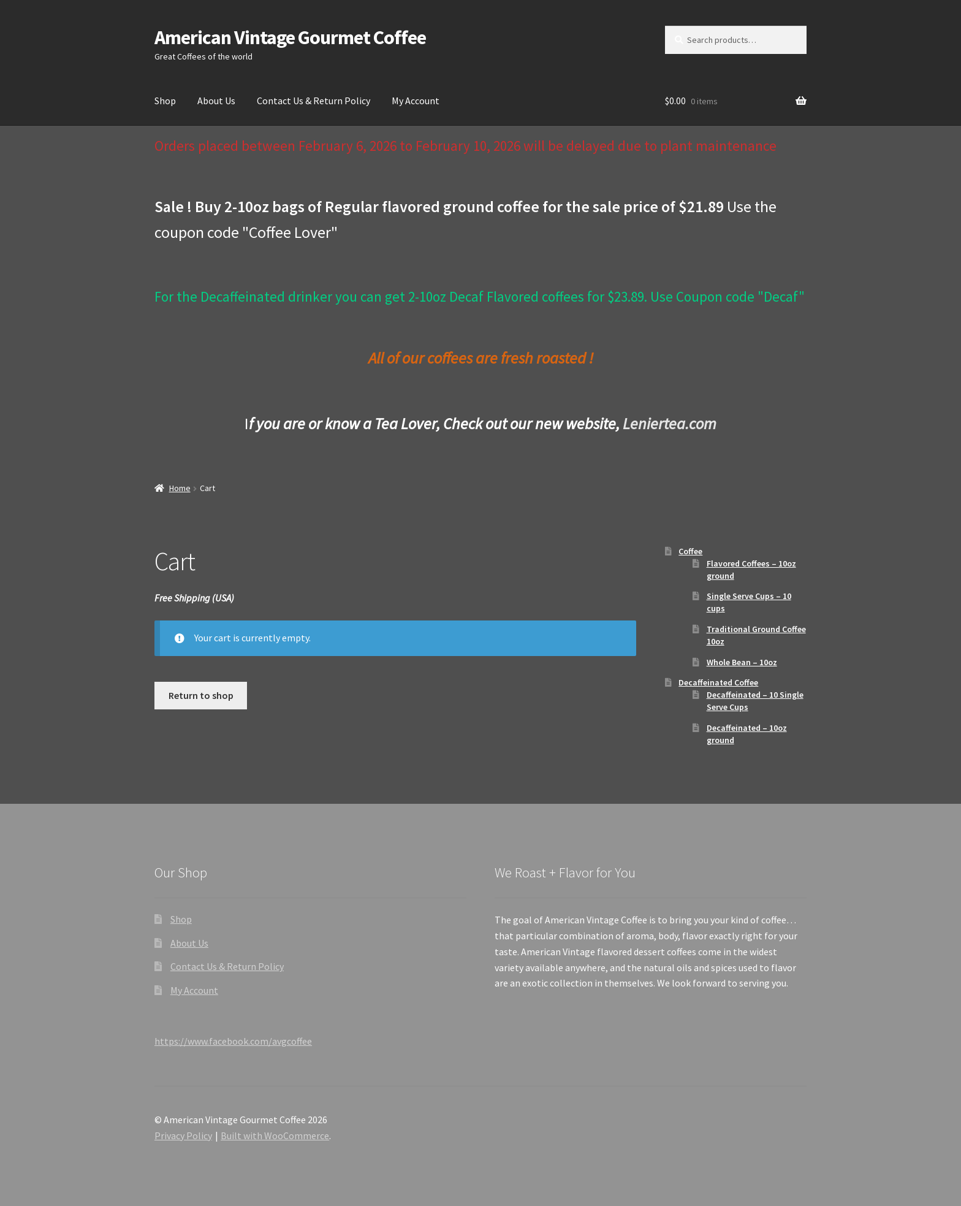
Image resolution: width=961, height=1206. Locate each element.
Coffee (690, 551)
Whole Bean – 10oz (742, 662)
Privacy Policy (183, 1135)
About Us (216, 100)
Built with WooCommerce (275, 1135)
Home (180, 488)
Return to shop (201, 695)
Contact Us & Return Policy (313, 100)
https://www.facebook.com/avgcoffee (233, 1041)
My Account (415, 100)
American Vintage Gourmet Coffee (290, 37)
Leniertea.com (669, 423)
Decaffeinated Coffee (718, 682)
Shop (165, 100)
